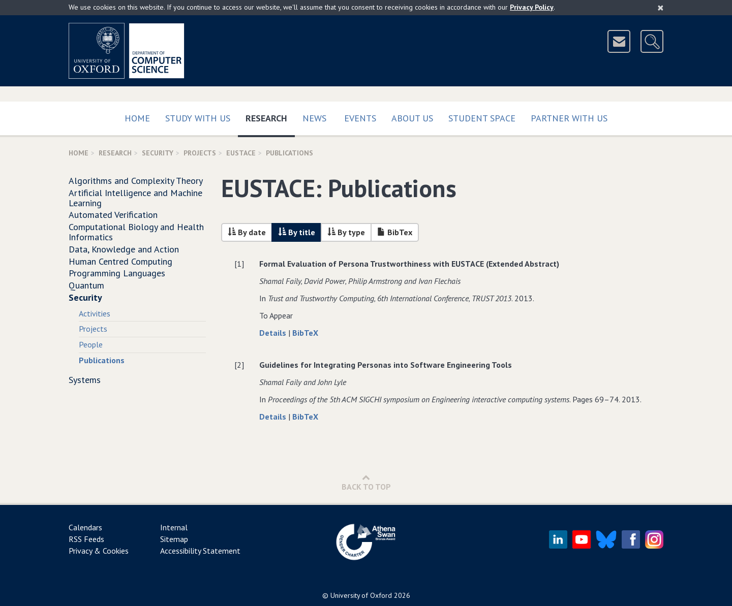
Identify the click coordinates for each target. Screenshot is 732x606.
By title (296, 232)
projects (200, 152)
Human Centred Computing (120, 261)
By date (247, 232)
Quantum (86, 285)
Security (157, 152)
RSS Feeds (86, 539)
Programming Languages (117, 273)
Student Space (481, 118)
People (91, 344)
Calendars (85, 527)
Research (270, 116)
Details (273, 333)
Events (360, 118)
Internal (174, 527)
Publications (102, 360)
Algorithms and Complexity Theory (136, 180)
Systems (85, 380)
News (314, 118)
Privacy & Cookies (99, 551)
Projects (93, 329)
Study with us (197, 118)
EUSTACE (241, 152)
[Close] (660, 8)
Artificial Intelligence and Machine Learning (135, 198)
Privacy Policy (532, 7)
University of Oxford (361, 595)
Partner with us (569, 118)
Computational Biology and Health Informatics (136, 232)
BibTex (394, 232)
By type (346, 232)
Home (137, 118)
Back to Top (366, 482)
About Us (412, 118)
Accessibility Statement (200, 551)
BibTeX (305, 333)
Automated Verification (113, 214)
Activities (94, 313)
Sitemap (174, 539)
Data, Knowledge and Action (124, 249)
